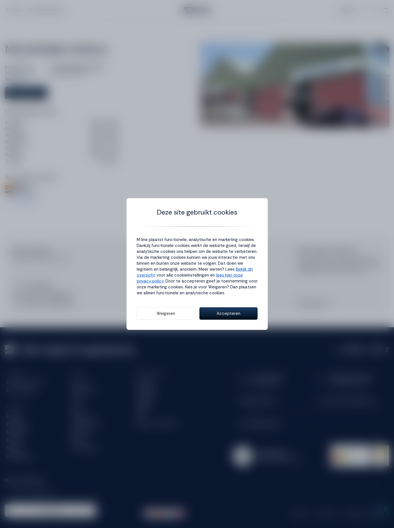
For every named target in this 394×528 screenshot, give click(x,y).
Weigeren (165, 313)
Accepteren (228, 313)
